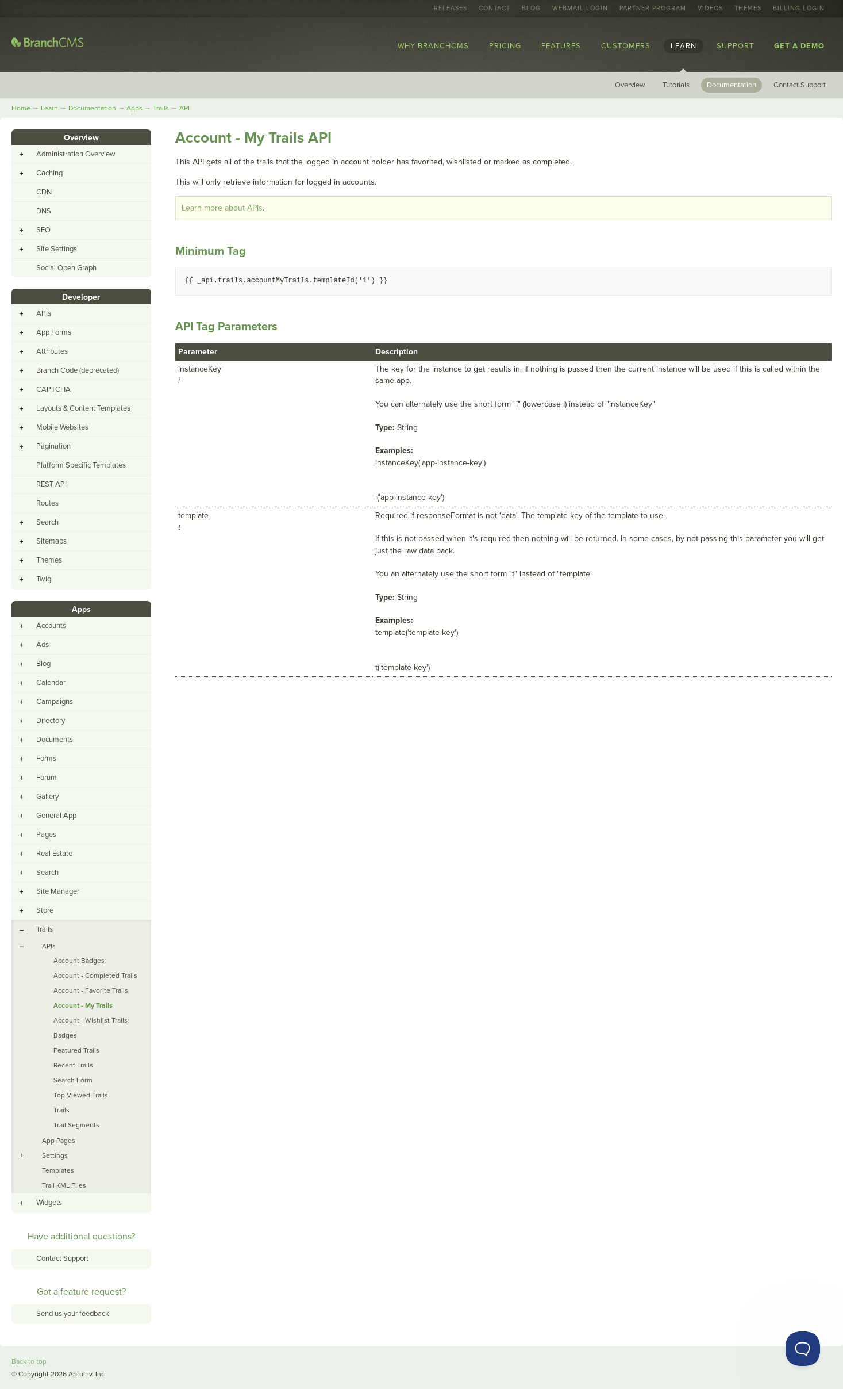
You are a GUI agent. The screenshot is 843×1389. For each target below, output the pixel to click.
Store (44, 910)
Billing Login (799, 8)
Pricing (505, 46)
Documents (54, 739)
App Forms (53, 332)
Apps (134, 108)
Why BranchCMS (433, 46)
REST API (51, 484)
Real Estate (54, 853)
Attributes (52, 351)
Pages (46, 834)
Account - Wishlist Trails (90, 1020)
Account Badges (79, 960)
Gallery (47, 796)
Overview (630, 85)
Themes (747, 8)
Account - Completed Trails (95, 975)
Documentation (731, 85)
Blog (531, 8)
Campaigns (54, 701)
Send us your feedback (72, 1313)
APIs (43, 313)
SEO (43, 230)
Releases (450, 8)
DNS (43, 211)
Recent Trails (73, 1065)
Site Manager (57, 891)
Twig (43, 579)
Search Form (73, 1080)
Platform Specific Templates (81, 465)
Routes (47, 503)
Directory (50, 720)
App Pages (58, 1141)
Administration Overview (76, 154)
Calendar (51, 682)
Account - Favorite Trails (90, 990)
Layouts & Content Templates (83, 408)
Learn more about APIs (222, 208)
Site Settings (56, 249)
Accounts (51, 625)
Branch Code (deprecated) (77, 370)
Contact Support (799, 85)
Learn (683, 46)
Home (20, 108)
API (184, 108)
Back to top (29, 1361)
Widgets (49, 1202)
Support (735, 46)
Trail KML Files (64, 1185)
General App (56, 815)
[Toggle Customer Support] (803, 1348)
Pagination (53, 446)
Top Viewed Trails (80, 1095)
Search (47, 522)
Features (561, 46)
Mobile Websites (62, 427)
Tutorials (676, 85)
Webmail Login (580, 8)
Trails (161, 108)
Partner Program (652, 8)
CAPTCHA (53, 389)
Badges (65, 1035)
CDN (44, 192)
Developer (81, 297)
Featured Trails (76, 1050)
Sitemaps (51, 541)
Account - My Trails (83, 1005)
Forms (46, 758)
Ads (42, 644)
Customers (625, 46)
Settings (55, 1155)
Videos (710, 8)
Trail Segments (76, 1125)
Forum (46, 777)
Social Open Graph (66, 268)
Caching (49, 173)
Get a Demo (799, 46)
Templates (58, 1170)
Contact (494, 8)
